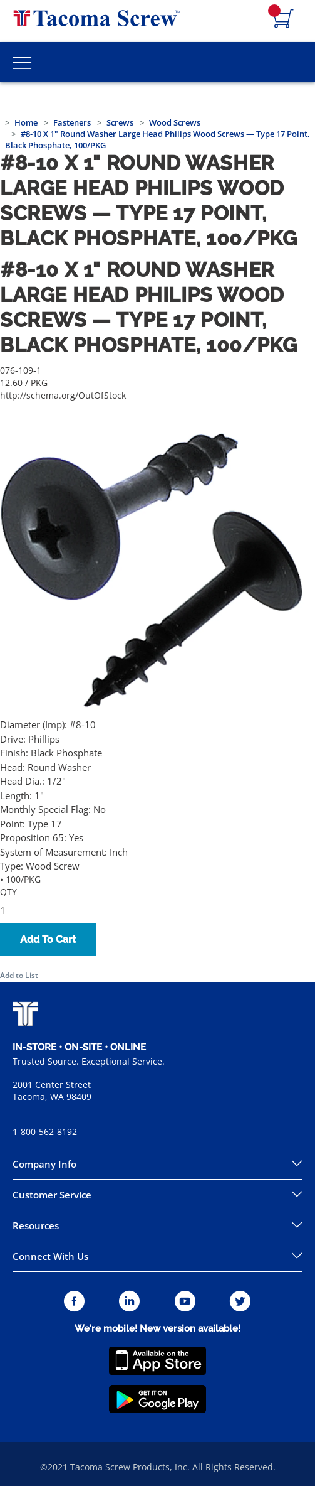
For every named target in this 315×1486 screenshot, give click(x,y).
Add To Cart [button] (48, 939)
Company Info (44, 1164)
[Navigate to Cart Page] (283, 19)
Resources (36, 1225)
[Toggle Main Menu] (22, 62)
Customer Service (52, 1194)
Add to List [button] (19, 975)
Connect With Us (50, 1256)
